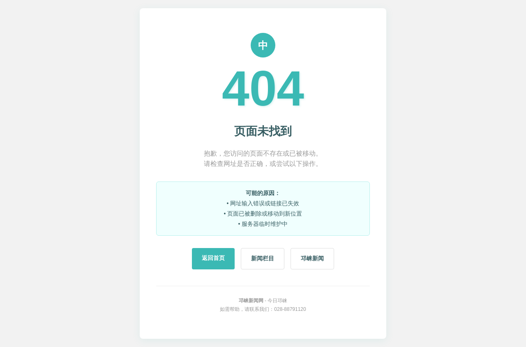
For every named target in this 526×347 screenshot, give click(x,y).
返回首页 (213, 258)
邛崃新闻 (312, 258)
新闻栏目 (262, 258)
